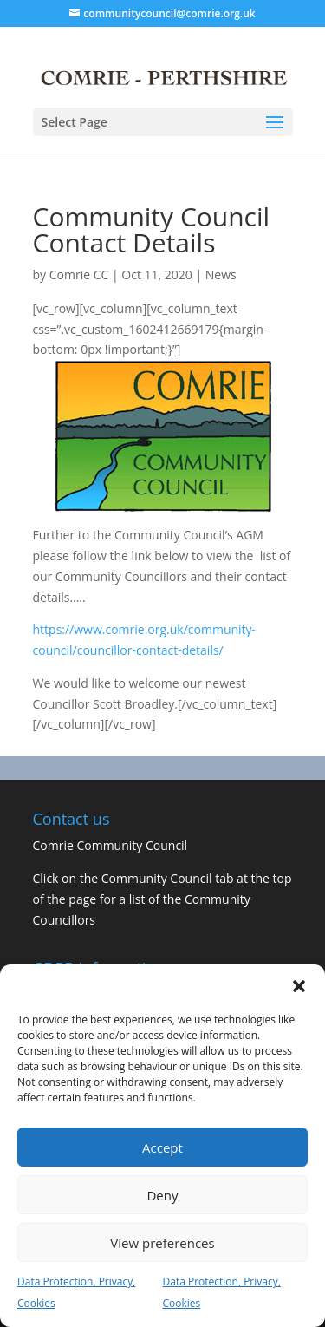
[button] (299, 986)
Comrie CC (79, 274)
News (221, 274)
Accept (162, 1147)
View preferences (162, 1243)
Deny (162, 1195)
